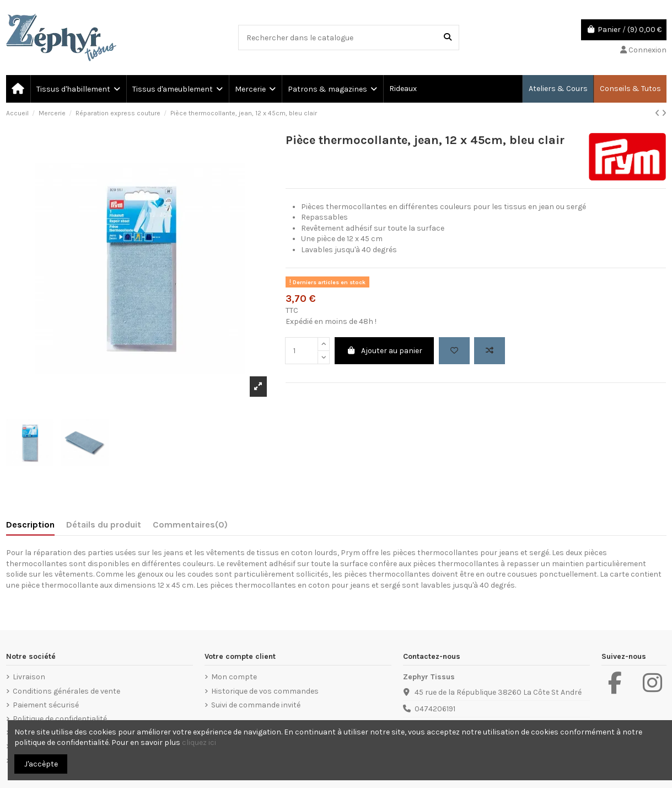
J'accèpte (41, 764)
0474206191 (435, 709)
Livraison (29, 676)
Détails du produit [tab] (103, 524)
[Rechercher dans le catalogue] (447, 37)
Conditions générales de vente (66, 691)
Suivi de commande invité (255, 705)
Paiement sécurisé (46, 705)
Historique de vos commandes (265, 691)
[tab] (190, 527)
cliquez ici (199, 742)
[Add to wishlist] (454, 350)
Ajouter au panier (384, 350)
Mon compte (234, 676)
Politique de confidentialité (60, 718)
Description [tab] (30, 524)
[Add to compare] (489, 350)
